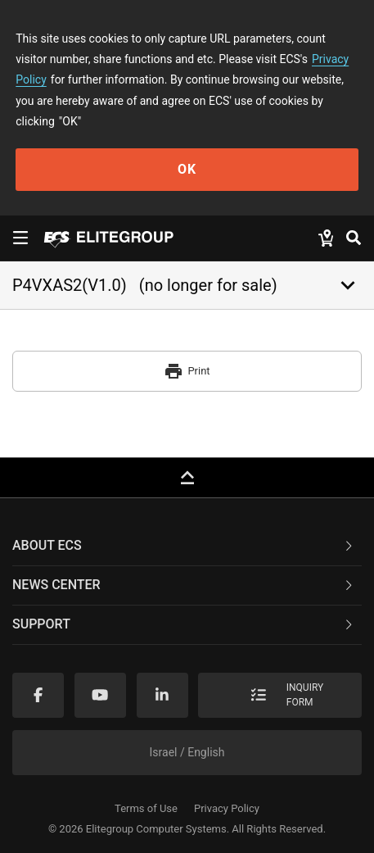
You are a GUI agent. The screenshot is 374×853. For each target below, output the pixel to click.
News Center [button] (183, 584)
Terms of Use (146, 808)
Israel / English (187, 752)
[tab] (187, 546)
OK (187, 169)
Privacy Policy (226, 808)
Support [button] (183, 624)
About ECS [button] (183, 545)
